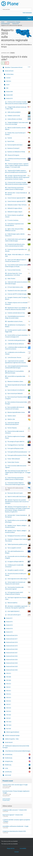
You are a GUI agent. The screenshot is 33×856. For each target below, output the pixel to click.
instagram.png (17, 761)
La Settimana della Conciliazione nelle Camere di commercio (17, 348)
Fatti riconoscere (27, 12)
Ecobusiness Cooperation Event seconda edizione (17, 224)
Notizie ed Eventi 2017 (12, 639)
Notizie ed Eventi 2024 (12, 663)
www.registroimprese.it (18, 611)
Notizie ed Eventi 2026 (12, 670)
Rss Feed (8, 728)
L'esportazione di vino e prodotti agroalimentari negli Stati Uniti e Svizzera (17, 361)
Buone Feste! (18, 142)
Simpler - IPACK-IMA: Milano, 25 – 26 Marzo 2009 (17, 255)
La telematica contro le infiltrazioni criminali (17, 353)
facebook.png (17, 758)
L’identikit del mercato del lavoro (18, 343)
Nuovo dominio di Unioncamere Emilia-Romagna (17, 402)
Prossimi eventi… (6, 800)
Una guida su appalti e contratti (18, 570)
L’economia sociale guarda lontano (18, 340)
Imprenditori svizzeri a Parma (18, 321)
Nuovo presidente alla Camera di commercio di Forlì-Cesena (17, 408)
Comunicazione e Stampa (13, 22)
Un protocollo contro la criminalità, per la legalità (17, 557)
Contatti (8, 77)
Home (2, 22)
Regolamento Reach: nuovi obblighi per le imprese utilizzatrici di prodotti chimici (17, 308)
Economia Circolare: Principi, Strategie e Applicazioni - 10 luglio (16, 791)
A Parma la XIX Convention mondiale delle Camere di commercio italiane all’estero (17, 183)
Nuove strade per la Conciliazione (18, 390)
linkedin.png (17, 765)
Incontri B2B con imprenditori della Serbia (17, 377)
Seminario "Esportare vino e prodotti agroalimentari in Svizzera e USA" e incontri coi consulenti (17, 501)
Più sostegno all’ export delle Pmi (18, 442)
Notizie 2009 (9, 95)
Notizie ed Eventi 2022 (12, 656)
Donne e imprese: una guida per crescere (17, 216)
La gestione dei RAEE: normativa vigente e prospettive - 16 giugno (16, 820)
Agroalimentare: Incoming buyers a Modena (17, 325)
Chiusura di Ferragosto (13, 155)
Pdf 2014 (8, 81)
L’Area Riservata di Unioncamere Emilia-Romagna (17, 751)
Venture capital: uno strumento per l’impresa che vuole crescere (17, 583)
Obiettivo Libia (18, 419)
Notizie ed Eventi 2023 (12, 659)
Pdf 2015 (8, 697)
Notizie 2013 (9, 625)
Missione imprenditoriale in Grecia (18, 412)
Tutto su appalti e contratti (18, 548)
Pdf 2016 (8, 701)
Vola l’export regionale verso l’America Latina (17, 598)
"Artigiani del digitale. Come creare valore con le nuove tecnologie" (17, 123)
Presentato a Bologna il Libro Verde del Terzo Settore (17, 540)
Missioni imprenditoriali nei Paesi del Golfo (17, 385)
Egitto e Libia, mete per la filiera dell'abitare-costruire (17, 229)
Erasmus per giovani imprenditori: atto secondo (17, 250)
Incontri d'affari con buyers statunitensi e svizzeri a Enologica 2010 (17, 336)
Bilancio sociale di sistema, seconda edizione (17, 128)
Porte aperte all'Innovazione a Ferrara (18, 455)
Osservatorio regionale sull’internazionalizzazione (12, 423)
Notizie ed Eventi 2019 (12, 645)
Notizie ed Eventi (5, 23)
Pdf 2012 (8, 690)
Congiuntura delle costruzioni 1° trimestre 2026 (15, 810)
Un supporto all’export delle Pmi (18, 562)
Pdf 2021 (8, 718)
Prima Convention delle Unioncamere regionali (17, 466)
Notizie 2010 (15, 23)
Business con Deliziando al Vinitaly (18, 152)
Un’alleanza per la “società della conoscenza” (17, 565)
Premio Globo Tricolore (18, 462)
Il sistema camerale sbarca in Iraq (18, 313)
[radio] (3, 63)
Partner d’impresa (18, 428)
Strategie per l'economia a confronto (18, 536)
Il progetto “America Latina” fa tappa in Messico (17, 298)
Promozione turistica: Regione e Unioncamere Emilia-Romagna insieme (17, 483)
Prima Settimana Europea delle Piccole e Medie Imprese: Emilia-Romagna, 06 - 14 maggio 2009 (17, 472)
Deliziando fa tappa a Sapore (18, 212)
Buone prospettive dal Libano (18, 145)
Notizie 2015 (9, 632)
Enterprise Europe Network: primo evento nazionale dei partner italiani (17, 245)
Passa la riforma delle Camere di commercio (17, 432)
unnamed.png (17, 754)
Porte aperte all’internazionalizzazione (18, 452)
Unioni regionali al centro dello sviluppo (18, 578)
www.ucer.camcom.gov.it (18, 615)
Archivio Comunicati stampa (12, 735)
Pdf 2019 (8, 711)
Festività (18, 138)
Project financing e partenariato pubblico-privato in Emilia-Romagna (17, 188)
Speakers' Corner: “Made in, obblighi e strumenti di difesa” (17, 526)
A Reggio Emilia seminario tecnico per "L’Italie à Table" (17, 107)
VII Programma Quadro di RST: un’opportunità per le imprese (17, 593)
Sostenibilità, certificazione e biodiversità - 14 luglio (15, 826)
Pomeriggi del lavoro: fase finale (18, 445)
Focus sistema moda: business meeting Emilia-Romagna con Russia (17, 265)
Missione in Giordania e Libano (18, 382)
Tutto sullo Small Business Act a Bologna (17, 552)
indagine (12, 52)
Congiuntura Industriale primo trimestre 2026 (14, 831)
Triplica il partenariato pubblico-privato (18, 545)
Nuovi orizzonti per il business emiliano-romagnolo (17, 397)
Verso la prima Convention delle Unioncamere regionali (17, 588)
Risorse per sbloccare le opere (18, 493)
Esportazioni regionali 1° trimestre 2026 (13, 815)
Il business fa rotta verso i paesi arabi (16, 290)
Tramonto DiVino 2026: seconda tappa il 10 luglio (15, 784)
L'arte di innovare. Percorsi (18, 358)
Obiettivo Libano (18, 416)
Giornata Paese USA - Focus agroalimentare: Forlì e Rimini (17, 274)
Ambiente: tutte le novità (18, 116)
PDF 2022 (8, 721)
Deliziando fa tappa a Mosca (18, 208)
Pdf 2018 (8, 708)
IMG (7, 88)
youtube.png (17, 772)
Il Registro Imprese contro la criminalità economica (17, 303)
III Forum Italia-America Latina (18, 287)
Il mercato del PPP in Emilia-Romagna (18, 294)
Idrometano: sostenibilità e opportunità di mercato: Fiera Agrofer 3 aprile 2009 (17, 607)
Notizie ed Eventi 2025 (12, 666)
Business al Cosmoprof (18, 148)
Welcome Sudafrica (18, 603)
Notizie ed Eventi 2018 (12, 642)
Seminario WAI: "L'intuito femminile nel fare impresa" (17, 193)
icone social (8, 775)
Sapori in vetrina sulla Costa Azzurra (18, 497)
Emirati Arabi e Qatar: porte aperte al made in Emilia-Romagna (17, 240)
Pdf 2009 (8, 680)
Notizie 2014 (9, 628)
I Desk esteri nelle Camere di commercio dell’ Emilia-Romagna (17, 282)
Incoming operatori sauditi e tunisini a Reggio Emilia (17, 330)
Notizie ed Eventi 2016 (12, 635)
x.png (17, 768)
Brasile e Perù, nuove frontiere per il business (17, 133)
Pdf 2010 (8, 683)
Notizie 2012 (9, 621)
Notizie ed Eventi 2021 (12, 652)
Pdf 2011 (8, 687)
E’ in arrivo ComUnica (18, 220)
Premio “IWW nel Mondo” (18, 458)
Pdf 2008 (8, 677)
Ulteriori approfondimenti (12, 732)
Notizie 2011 (9, 618)
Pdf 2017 (8, 704)
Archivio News (10, 74)
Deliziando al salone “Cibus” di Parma (18, 205)
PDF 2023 (8, 725)
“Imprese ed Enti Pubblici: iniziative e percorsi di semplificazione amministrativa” (17, 171)
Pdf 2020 (8, 714)
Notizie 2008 (9, 91)
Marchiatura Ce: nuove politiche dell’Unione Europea (17, 372)
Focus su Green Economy (18, 270)
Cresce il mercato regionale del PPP (18, 198)
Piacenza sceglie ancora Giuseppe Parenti (17, 437)
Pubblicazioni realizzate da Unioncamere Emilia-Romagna (16, 746)
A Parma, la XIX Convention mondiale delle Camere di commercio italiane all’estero (17, 102)
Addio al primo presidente (18, 112)
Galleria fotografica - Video (12, 739)
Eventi (7, 84)
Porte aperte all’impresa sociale (15, 448)
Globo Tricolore (18, 279)
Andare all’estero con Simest (18, 119)
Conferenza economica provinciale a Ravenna (17, 159)
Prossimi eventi (8, 781)
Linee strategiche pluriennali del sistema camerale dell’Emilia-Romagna (16, 366)
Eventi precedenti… (7, 799)
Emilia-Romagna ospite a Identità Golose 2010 (17, 234)
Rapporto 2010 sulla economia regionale (17, 488)
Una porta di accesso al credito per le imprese (17, 574)
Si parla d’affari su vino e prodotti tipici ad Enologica (17, 521)
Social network (9, 742)
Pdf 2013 (8, 673)
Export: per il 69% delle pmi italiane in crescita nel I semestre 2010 (17, 260)
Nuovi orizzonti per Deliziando (18, 394)
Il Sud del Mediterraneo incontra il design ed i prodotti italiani (17, 317)
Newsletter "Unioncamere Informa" (17, 67)
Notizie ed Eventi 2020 (12, 649)
